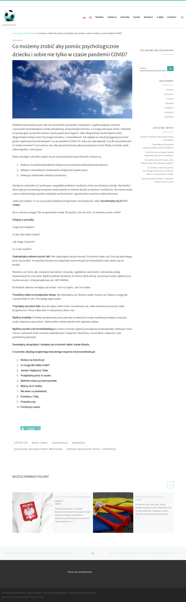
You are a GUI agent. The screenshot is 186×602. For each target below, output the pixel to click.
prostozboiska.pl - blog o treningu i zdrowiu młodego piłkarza (39, 593)
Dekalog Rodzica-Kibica (149, 496)
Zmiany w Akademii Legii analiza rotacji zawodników (157, 138)
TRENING (169, 103)
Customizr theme (37, 597)
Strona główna (18, 33)
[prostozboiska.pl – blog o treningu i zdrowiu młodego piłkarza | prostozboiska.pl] (9, 15)
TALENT (170, 98)
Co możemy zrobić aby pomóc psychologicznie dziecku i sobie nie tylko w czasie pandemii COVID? (158, 170)
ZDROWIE (31, 33)
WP (12, 597)
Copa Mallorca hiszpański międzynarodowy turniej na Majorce (158, 146)
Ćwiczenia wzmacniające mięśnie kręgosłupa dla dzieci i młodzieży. (159, 154)
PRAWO (170, 89)
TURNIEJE (169, 108)
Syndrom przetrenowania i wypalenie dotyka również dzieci (157, 180)
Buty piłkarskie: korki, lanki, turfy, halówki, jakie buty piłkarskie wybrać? (157, 161)
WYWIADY (169, 112)
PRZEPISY (169, 94)
